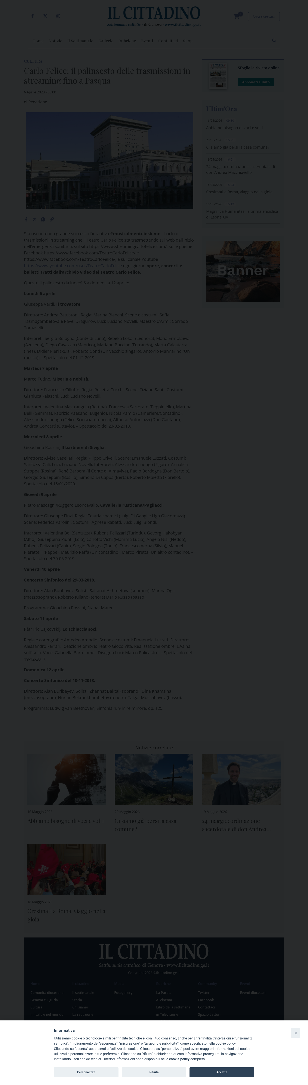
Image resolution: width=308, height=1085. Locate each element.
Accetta (221, 1072)
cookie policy (179, 1059)
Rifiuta (153, 1072)
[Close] (295, 1033)
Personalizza (86, 1072)
